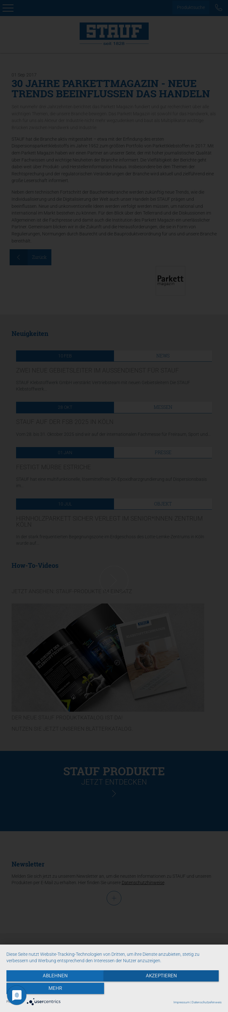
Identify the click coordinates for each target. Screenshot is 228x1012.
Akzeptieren (114, 990)
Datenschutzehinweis (207, 1002)
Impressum (181, 1002)
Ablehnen (38, 990)
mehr (189, 990)
